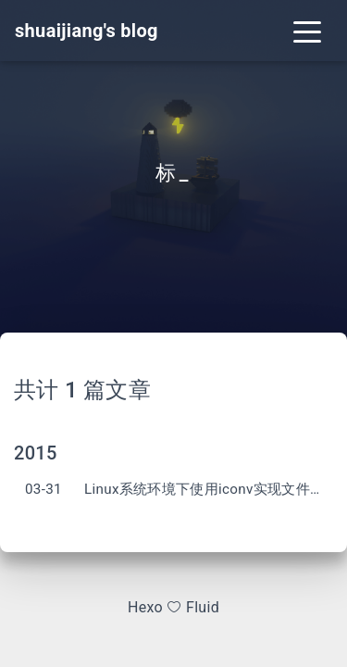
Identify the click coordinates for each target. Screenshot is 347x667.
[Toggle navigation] (307, 31)
